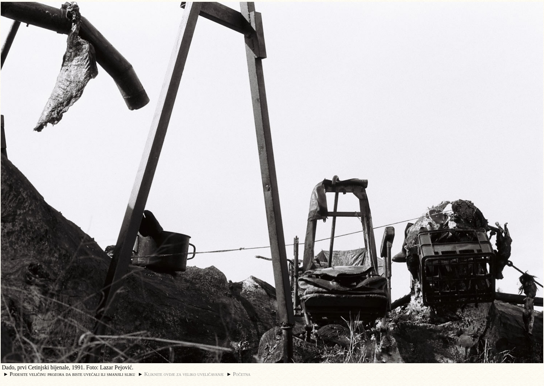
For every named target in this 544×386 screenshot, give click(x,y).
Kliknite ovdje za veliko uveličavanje (184, 374)
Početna (242, 374)
